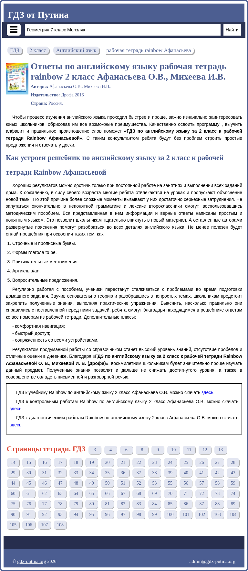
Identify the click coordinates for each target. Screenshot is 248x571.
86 (186, 503)
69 (154, 493)
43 (233, 472)
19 (91, 462)
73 (217, 493)
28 (233, 462)
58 (217, 483)
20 (107, 462)
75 (13, 503)
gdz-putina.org (31, 561)
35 (107, 472)
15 (28, 462)
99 (154, 514)
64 (76, 493)
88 (217, 503)
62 (44, 493)
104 (233, 514)
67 (123, 493)
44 (13, 483)
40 (186, 472)
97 (123, 514)
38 (154, 472)
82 (123, 503)
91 (28, 514)
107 (44, 524)
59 (233, 483)
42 (217, 472)
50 (107, 483)
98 (139, 514)
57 (201, 483)
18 (76, 462)
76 (28, 503)
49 (91, 483)
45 (28, 483)
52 (139, 483)
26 (201, 462)
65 (91, 493)
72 (201, 493)
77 (44, 503)
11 (189, 449)
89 (233, 503)
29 (13, 472)
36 (123, 472)
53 (154, 483)
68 (139, 493)
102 (201, 514)
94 (76, 514)
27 (217, 462)
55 (170, 483)
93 (60, 514)
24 (170, 462)
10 (173, 449)
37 (139, 472)
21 (123, 462)
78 (60, 503)
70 (170, 493)
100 (170, 514)
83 (139, 503)
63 (60, 493)
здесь (207, 392)
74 (233, 493)
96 (107, 514)
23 (154, 462)
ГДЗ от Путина (38, 15)
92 (44, 514)
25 (186, 462)
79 (76, 503)
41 (201, 472)
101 (185, 514)
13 (220, 449)
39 (170, 472)
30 (28, 472)
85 (170, 503)
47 (60, 483)
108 (60, 524)
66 (107, 493)
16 (44, 462)
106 (29, 524)
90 (13, 514)
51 (123, 483)
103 (217, 514)
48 (76, 483)
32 (60, 472)
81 (107, 503)
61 (28, 493)
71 (186, 493)
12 (205, 449)
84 (154, 503)
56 (186, 483)
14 (13, 462)
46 (44, 483)
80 (91, 503)
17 (60, 462)
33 (76, 472)
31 (44, 472)
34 (91, 472)
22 (139, 462)
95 (91, 514)
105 (13, 524)
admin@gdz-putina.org (212, 561)
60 (13, 493)
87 (201, 503)
